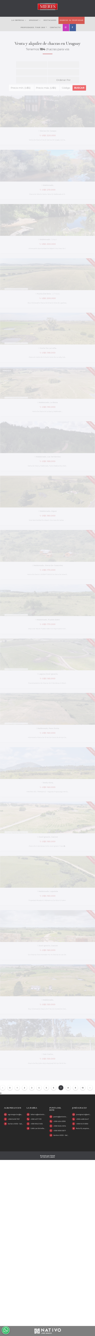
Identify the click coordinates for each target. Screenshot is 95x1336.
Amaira (53, 1157)
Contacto (55, 27)
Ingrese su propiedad (71, 20)
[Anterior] (2, 1087)
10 (83, 1088)
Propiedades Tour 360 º (34, 27)
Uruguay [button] (35, 20)
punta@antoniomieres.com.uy (65, 1312)
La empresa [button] (19, 20)
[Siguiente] (90, 1087)
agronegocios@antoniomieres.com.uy (23, 1309)
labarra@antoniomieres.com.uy (43, 1309)
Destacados (50, 20)
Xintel (52, 1156)
